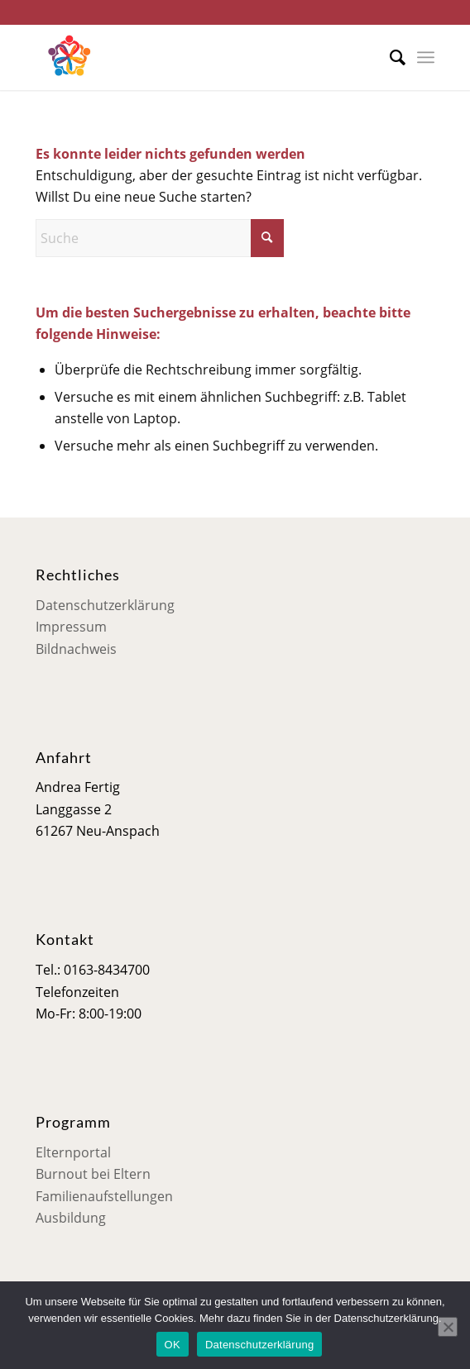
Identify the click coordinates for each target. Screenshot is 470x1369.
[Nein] (448, 1327)
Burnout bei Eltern (93, 1174)
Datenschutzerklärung (105, 605)
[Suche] (389, 57)
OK (172, 1344)
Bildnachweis (76, 649)
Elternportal (73, 1152)
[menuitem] (389, 57)
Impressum (71, 627)
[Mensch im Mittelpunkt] (195, 57)
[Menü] (425, 57)
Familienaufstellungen (104, 1196)
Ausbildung (71, 1218)
